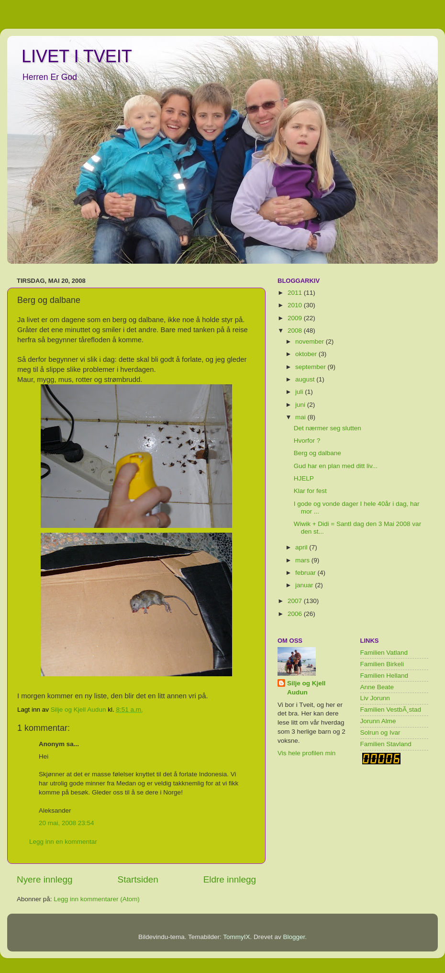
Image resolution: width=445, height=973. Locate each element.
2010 (296, 305)
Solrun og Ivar (380, 732)
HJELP (304, 478)
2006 (296, 613)
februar (306, 572)
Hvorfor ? (307, 440)
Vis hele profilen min (306, 753)
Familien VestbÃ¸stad (391, 709)
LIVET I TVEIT (77, 56)
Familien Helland (384, 675)
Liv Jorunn (375, 698)
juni (301, 404)
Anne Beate (377, 687)
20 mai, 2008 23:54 (66, 823)
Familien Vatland (384, 652)
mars (303, 560)
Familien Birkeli (382, 664)
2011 (296, 292)
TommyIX (236, 936)
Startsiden (138, 879)
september (311, 366)
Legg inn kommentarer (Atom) (96, 899)
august (305, 379)
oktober (307, 354)
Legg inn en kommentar (63, 841)
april (302, 547)
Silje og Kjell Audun (306, 688)
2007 (296, 600)
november (310, 341)
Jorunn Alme (378, 721)
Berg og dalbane (317, 453)
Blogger (294, 936)
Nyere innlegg (45, 879)
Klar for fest (310, 490)
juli (300, 391)
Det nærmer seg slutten (327, 428)
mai (301, 417)
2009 (296, 318)
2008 (296, 330)
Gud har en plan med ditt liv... (336, 466)
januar (305, 585)
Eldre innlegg (229, 879)
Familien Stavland (386, 744)
